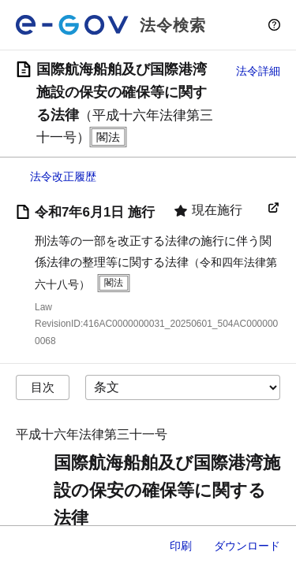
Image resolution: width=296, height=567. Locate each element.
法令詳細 (258, 71)
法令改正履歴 (63, 176)
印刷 (181, 545)
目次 (42, 387)
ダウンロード (247, 545)
